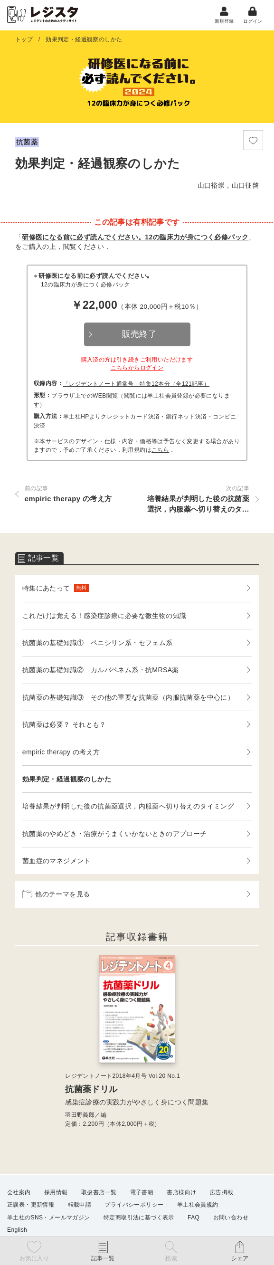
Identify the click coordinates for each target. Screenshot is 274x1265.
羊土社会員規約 (197, 1205)
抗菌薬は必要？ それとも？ (64, 726)
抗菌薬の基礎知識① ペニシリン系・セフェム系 (97, 644)
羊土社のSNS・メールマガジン (48, 1217)
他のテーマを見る (56, 896)
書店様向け (181, 1192)
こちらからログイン (137, 369)
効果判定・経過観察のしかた (66, 780)
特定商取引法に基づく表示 (139, 1217)
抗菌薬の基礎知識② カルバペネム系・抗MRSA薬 (100, 671)
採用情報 (56, 1192)
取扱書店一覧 (98, 1192)
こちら (160, 451)
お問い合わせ (230, 1217)
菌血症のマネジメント (56, 862)
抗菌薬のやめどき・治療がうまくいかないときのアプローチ (114, 835)
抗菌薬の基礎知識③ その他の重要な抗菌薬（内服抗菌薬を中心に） (128, 699)
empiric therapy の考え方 (61, 753)
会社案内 (19, 1192)
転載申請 (80, 1205)
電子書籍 (142, 1192)
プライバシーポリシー (133, 1205)
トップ (24, 41)
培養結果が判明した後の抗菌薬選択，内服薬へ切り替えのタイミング (128, 808)
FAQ (193, 1217)
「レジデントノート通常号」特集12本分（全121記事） (136, 385)
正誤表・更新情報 (30, 1205)
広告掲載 (222, 1192)
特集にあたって (55, 590)
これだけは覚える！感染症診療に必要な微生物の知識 (104, 617)
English (17, 1230)
